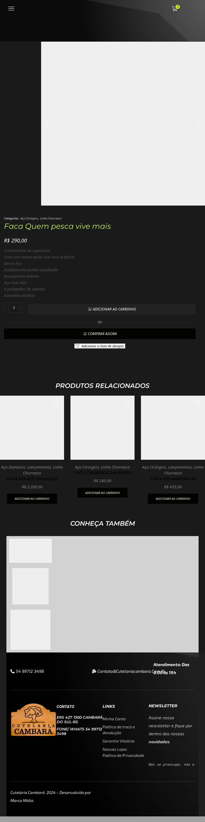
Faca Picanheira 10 (173, 476)
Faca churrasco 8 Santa (102, 470)
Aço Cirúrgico (29, 218)
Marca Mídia (21, 806)
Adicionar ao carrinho (114, 307)
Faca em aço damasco (32, 476)
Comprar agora (102, 330)
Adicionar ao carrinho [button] (32, 497)
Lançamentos (39, 464)
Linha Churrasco (51, 218)
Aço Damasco (13, 464)
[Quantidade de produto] (14, 308)
